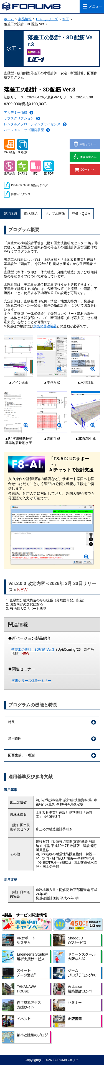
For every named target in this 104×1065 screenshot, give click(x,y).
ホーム (9, 19)
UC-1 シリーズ (47, 19)
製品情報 (25, 19)
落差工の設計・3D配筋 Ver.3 (32, 650)
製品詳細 (10, 214)
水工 (65, 19)
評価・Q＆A (81, 214)
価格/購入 (31, 214)
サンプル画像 (55, 214)
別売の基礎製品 (45, 326)
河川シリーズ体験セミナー (31, 681)
